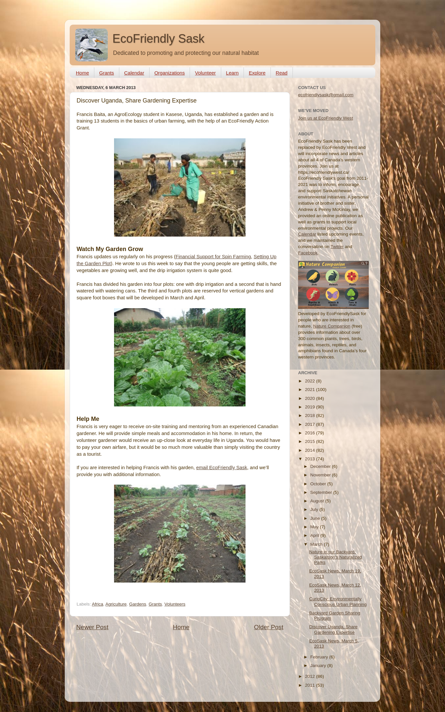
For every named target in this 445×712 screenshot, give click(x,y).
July (314, 509)
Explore (257, 73)
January (318, 665)
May (315, 526)
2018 (310, 415)
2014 (310, 450)
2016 (310, 432)
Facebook (307, 252)
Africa (98, 604)
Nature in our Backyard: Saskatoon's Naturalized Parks (335, 557)
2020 (310, 398)
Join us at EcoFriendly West (325, 118)
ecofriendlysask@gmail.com (325, 94)
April (315, 535)
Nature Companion (331, 326)
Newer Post (92, 627)
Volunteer (205, 73)
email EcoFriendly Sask (221, 467)
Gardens (137, 604)
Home (82, 73)
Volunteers (174, 604)
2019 (310, 406)
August (317, 500)
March (317, 544)
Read (282, 73)
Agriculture (116, 604)
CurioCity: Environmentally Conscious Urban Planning (338, 601)
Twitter (337, 246)
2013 (310, 458)
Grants (106, 73)
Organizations (169, 73)
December (321, 466)
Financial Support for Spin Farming (213, 256)
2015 (310, 441)
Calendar (134, 73)
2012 (310, 676)
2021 (310, 389)
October (318, 483)
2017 (310, 424)
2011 (310, 685)
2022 (310, 381)
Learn (232, 73)
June (315, 518)
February (319, 657)
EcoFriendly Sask (158, 38)
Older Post (268, 627)
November (321, 474)
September (321, 492)
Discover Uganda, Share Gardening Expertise (333, 629)
